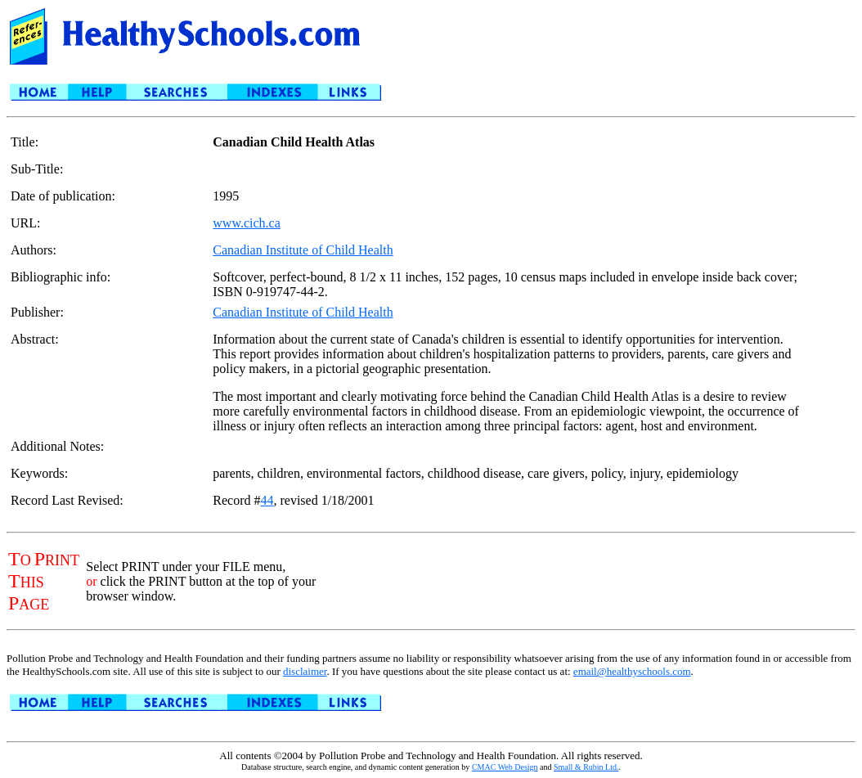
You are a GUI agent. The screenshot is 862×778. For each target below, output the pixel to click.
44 (266, 500)
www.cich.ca (246, 223)
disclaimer (304, 671)
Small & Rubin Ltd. (586, 766)
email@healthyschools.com (632, 671)
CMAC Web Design (505, 766)
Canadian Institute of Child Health (303, 250)
